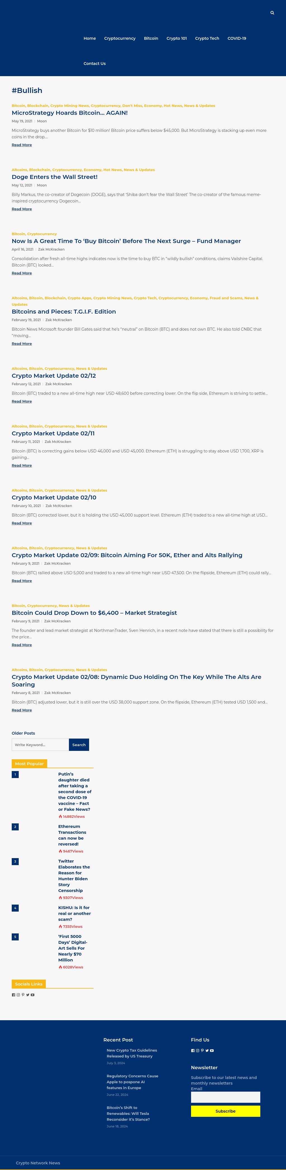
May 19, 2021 (22, 121)
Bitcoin (151, 38)
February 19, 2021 (26, 320)
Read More (22, 145)
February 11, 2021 (26, 442)
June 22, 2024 (117, 1095)
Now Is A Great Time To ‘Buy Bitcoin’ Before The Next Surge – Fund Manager (126, 240)
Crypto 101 (177, 38)
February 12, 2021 (26, 384)
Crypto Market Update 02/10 (54, 497)
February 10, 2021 (26, 506)
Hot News (173, 105)
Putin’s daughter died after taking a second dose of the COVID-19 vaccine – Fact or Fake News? (75, 791)
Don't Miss (132, 105)
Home (90, 38)
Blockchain (37, 105)
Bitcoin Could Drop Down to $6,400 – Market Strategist (94, 612)
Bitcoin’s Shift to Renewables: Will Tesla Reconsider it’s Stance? (128, 1113)
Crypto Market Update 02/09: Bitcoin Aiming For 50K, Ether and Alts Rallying (127, 555)
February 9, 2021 (25, 563)
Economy (153, 105)
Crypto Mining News (69, 105)
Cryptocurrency (119, 38)
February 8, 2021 (26, 693)
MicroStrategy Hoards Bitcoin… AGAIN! (70, 112)
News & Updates (199, 105)
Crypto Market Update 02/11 (53, 433)
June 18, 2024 (117, 1126)
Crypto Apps (79, 298)
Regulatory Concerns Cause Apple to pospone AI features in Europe (132, 1082)
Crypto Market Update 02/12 (54, 375)
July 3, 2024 (116, 1063)
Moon (42, 121)
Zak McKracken (51, 249)
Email (196, 1088)
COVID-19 (237, 38)
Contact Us (95, 63)
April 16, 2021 (23, 249)
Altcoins (19, 169)
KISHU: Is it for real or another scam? (74, 913)
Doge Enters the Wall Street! (54, 176)
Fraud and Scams (226, 298)
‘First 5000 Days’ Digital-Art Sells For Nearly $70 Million (72, 948)
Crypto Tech (207, 38)
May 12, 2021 (22, 185)
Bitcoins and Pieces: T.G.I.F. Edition (64, 311)
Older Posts (23, 733)
